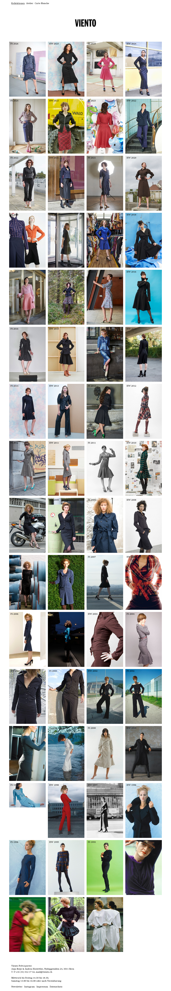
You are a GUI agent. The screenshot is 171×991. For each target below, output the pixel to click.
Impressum (42, 986)
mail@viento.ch (44, 972)
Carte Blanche (42, 3)
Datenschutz (56, 986)
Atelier (29, 3)
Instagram (29, 986)
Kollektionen (18, 3)
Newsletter (16, 986)
